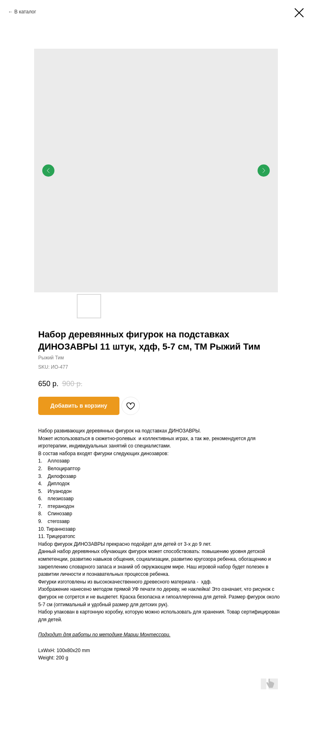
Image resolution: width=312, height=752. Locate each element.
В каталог (25, 12)
